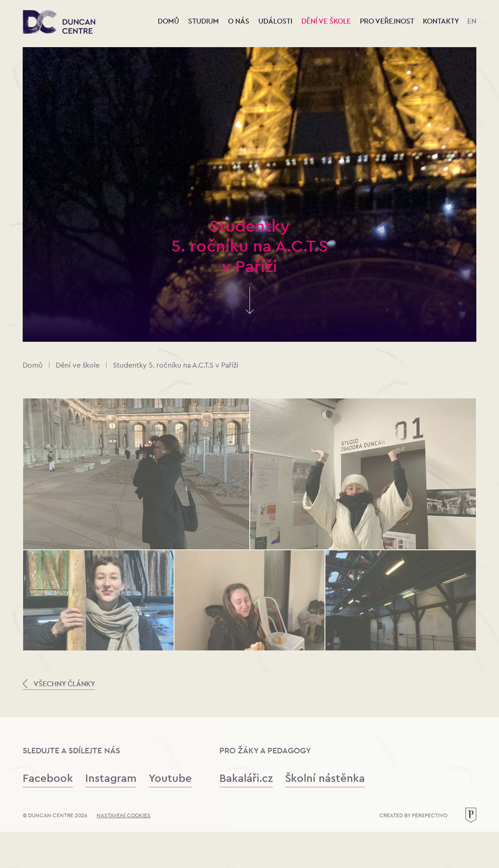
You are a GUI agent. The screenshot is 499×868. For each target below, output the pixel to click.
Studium (204, 21)
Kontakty (441, 21)
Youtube (170, 778)
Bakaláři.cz (246, 778)
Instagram (110, 778)
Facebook (48, 778)
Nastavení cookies (123, 815)
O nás (239, 21)
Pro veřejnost (388, 21)
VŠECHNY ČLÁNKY (59, 684)
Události (276, 21)
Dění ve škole (327, 21)
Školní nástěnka (325, 778)
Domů (168, 21)
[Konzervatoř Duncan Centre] (59, 23)
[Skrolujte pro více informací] (250, 309)
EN (471, 21)
